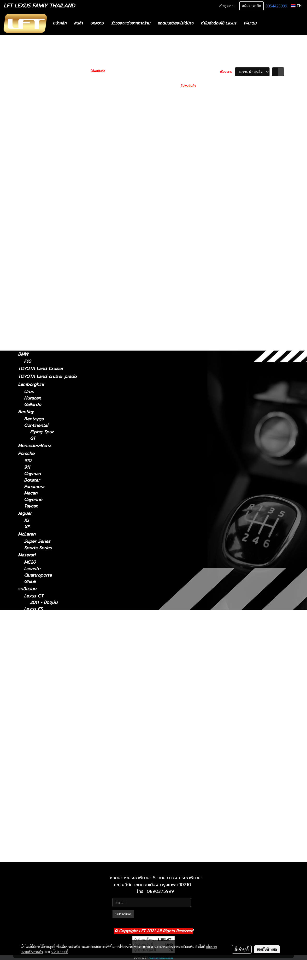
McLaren (26, 534)
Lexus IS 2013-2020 (50, 667)
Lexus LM (28, 214)
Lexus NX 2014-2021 (51, 751)
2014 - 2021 (36, 201)
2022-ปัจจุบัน (36, 207)
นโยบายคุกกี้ (59, 951)
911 (27, 467)
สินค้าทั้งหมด (29, 70)
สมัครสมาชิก (251, 6)
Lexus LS (27, 249)
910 (27, 461)
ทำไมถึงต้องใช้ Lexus (218, 23)
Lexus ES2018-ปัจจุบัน (51, 615)
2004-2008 (35, 292)
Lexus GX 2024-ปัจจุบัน (53, 829)
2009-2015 (35, 299)
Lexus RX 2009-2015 (51, 790)
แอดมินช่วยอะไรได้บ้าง (175, 23)
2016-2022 (34, 305)
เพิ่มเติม (250, 23)
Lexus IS (26, 124)
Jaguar (25, 513)
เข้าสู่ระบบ (227, 6)
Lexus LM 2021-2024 (51, 680)
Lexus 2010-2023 (47, 836)
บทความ (97, 23)
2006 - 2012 (36, 145)
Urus (29, 391)
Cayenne (33, 499)
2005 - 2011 (36, 186)
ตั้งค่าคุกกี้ (241, 949)
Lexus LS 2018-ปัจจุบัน (52, 719)
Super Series (37, 541)
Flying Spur (41, 432)
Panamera (34, 486)
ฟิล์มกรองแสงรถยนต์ (38, 86)
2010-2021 (34, 856)
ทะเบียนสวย (28, 62)
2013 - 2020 (36, 138)
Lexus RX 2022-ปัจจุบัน (53, 803)
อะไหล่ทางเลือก (31, 102)
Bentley (26, 411)
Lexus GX (28, 333)
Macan (30, 493)
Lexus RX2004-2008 (51, 784)
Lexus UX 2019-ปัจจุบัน (53, 816)
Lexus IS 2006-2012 (50, 661)
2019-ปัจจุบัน (36, 326)
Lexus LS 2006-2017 (51, 713)
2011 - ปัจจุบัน (37, 117)
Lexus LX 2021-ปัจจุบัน (53, 738)
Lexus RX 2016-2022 (51, 797)
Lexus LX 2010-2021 (51, 732)
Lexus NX (28, 193)
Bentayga (34, 419)
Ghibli (29, 581)
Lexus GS (27, 172)
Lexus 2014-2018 (47, 622)
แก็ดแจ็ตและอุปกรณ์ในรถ (41, 94)
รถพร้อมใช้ (28, 54)
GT (32, 438)
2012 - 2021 (36, 180)
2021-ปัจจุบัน (36, 132)
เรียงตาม (227, 72)
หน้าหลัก (59, 23)
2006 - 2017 (36, 263)
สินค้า (78, 23)
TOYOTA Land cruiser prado (47, 376)
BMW (23, 354)
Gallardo (32, 404)
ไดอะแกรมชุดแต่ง (34, 78)
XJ (26, 520)
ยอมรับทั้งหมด (267, 949)
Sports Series (38, 548)
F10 (27, 361)
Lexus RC (27, 270)
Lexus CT (27, 110)
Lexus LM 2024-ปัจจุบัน (53, 687)
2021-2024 (34, 228)
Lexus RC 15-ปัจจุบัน (50, 771)
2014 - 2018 (36, 165)
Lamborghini (31, 384)
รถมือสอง (27, 588)
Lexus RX (27, 285)
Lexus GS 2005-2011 (51, 635)
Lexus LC (27, 235)
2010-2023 (35, 347)
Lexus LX (33, 725)
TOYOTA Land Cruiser (40, 368)
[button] (267, 23)
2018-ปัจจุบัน (36, 242)
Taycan (31, 506)
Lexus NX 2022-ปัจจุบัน (53, 758)
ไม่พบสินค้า (98, 71)
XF (27, 527)
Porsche (26, 453)
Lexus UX (28, 319)
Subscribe (123, 914)
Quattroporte (38, 575)
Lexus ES (27, 152)
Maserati (26, 555)
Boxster (32, 480)
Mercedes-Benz (34, 445)
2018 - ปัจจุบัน (38, 159)
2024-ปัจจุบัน (37, 222)
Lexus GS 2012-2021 (50, 641)
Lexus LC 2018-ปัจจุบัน (53, 700)
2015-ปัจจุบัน (36, 278)
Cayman (32, 474)
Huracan (32, 398)
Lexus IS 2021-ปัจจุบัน (51, 654)
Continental (36, 425)
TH (296, 5)
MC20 (30, 562)
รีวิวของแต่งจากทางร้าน (130, 23)
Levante (32, 569)
